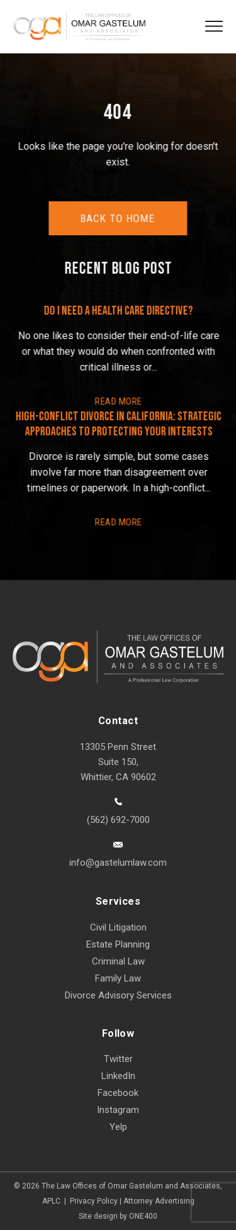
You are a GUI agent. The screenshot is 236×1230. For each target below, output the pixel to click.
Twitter (118, 1059)
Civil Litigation (118, 927)
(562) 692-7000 (118, 819)
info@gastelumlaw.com (118, 862)
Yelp (118, 1126)
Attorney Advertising (158, 1201)
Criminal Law (118, 961)
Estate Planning (118, 944)
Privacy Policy (94, 1201)
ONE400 (143, 1216)
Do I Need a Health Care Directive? (118, 310)
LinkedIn (118, 1076)
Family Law (118, 978)
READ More (119, 401)
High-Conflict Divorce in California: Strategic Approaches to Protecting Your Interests (119, 424)
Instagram (118, 1109)
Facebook (118, 1093)
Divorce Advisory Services (118, 995)
